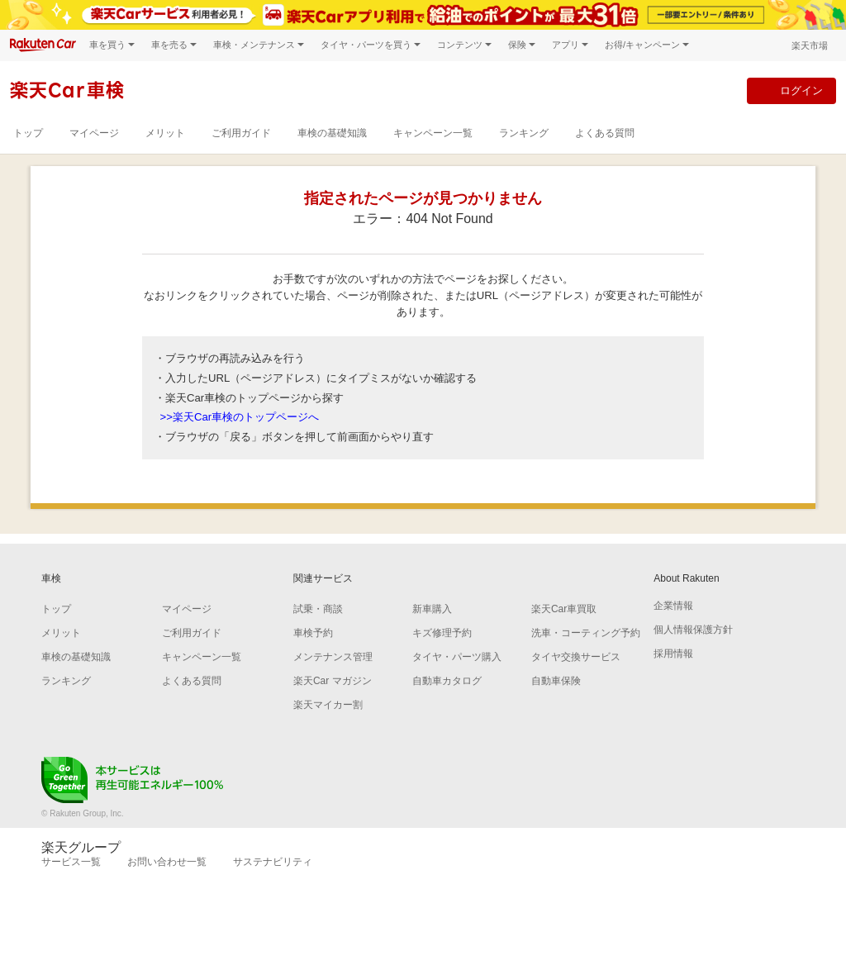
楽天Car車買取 (563, 609)
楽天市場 (809, 45)
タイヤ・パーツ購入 (456, 657)
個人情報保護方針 (693, 629)
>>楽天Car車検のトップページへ (240, 417)
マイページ (94, 133)
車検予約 (313, 633)
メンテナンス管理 (333, 657)
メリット (165, 133)
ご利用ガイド (241, 133)
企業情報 (673, 605)
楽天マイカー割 (328, 705)
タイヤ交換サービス (575, 657)
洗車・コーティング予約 (585, 633)
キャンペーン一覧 (433, 133)
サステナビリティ (272, 862)
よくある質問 (604, 133)
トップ (28, 133)
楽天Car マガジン (332, 681)
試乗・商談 (318, 609)
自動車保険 (556, 681)
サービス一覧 (71, 862)
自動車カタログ (447, 681)
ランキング (524, 133)
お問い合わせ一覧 (167, 862)
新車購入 (432, 609)
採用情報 (673, 653)
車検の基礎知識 (332, 133)
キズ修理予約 (442, 633)
